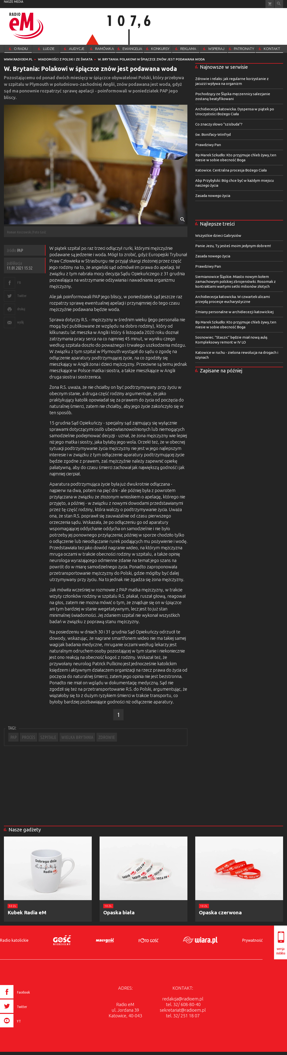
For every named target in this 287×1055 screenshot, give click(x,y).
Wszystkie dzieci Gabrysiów (218, 235)
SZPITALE (48, 737)
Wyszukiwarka (279, 4)
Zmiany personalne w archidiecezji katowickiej (234, 312)
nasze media (13, 1)
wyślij (20, 322)
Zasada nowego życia (212, 196)
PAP (13, 737)
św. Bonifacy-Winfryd (213, 134)
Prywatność (252, 940)
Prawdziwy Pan (208, 145)
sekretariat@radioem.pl (183, 1010)
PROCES (28, 737)
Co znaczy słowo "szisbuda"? (218, 124)
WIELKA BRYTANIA (77, 737)
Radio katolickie (14, 940)
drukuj (21, 309)
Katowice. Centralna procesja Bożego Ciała (231, 170)
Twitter (22, 296)
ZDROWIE (106, 737)
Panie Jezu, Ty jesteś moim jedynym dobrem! (233, 246)
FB (19, 282)
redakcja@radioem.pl (182, 998)
